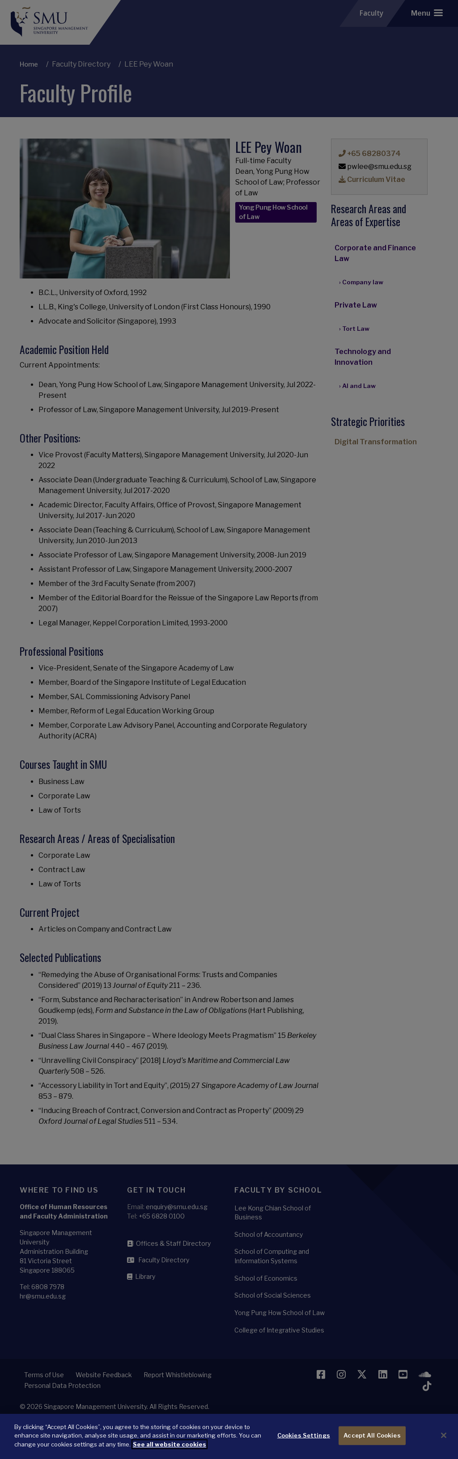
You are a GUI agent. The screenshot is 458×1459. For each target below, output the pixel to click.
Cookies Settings (303, 1442)
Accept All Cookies (372, 1442)
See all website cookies (169, 1451)
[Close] (444, 1443)
